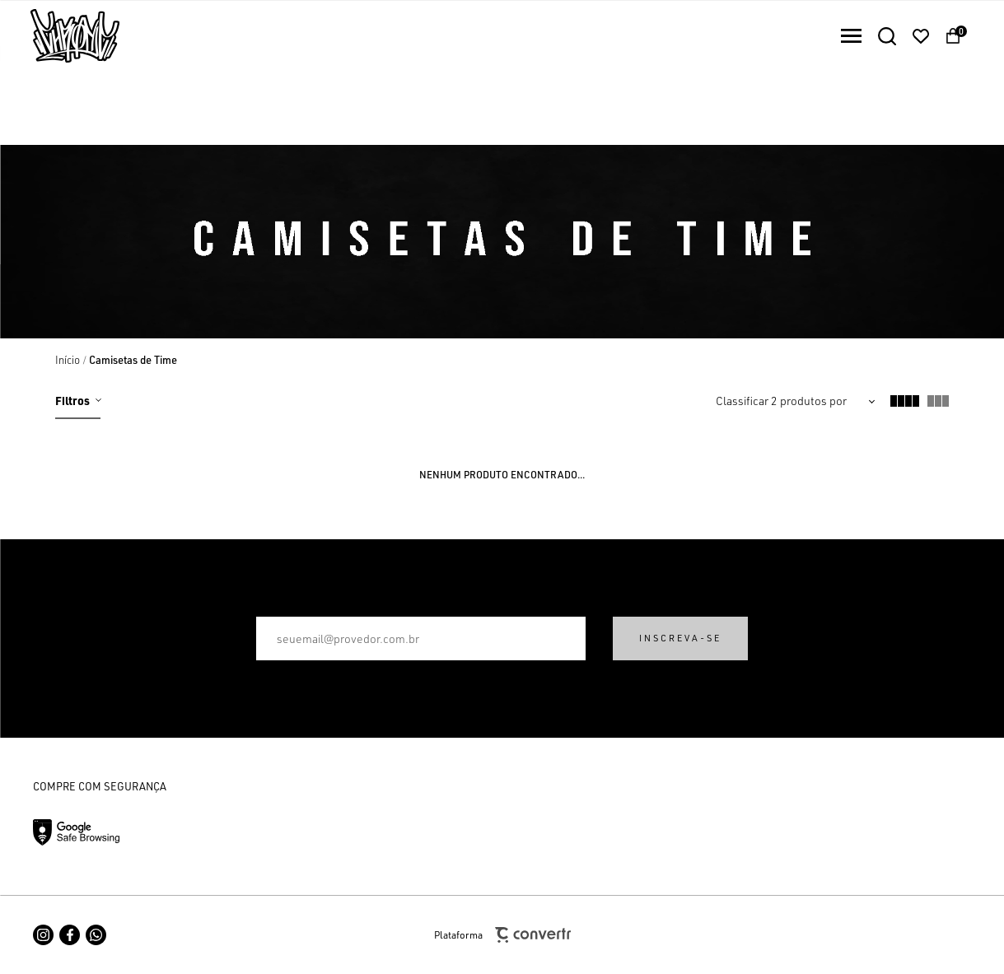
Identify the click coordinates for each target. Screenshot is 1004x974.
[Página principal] (59, 36)
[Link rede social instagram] (43, 935)
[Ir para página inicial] (67, 359)
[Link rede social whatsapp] (96, 935)
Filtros (72, 400)
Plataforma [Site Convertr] (502, 935)
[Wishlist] (920, 36)
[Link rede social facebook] (69, 935)
